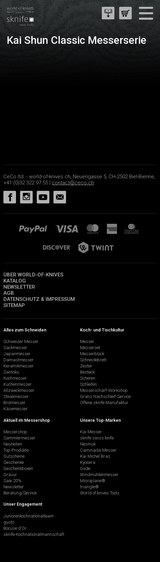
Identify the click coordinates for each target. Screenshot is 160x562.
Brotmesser (14, 402)
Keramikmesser (18, 365)
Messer (87, 341)
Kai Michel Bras (95, 456)
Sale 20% (12, 480)
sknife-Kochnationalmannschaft (33, 534)
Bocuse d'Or (15, 528)
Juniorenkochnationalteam (28, 516)
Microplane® (92, 480)
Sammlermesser (19, 437)
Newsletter (19, 287)
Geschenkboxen (18, 468)
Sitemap (14, 305)
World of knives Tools (99, 492)
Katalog (14, 281)
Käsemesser (15, 408)
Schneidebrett (93, 359)
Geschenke (13, 462)
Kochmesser (15, 378)
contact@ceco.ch (73, 183)
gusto (8, 522)
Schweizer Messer (20, 341)
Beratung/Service (20, 492)
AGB (8, 293)
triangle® (89, 486)
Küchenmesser (17, 384)
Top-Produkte (16, 450)
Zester (86, 365)
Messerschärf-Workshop (104, 390)
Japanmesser (17, 353)
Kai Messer (91, 431)
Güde (85, 468)
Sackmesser (15, 347)
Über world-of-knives (33, 275)
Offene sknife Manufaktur (104, 402)
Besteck (87, 372)
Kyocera (87, 462)
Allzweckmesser (18, 390)
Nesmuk (88, 444)
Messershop (15, 431)
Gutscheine (14, 456)
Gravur (10, 474)
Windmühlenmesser (99, 474)
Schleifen (88, 384)
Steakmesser (16, 396)
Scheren (87, 378)
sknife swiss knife (97, 437)
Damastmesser (18, 359)
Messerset (90, 347)
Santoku (11, 372)
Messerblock (92, 353)
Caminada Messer (98, 450)
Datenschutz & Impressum (39, 299)
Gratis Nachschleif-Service (105, 396)
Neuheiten (12, 444)
